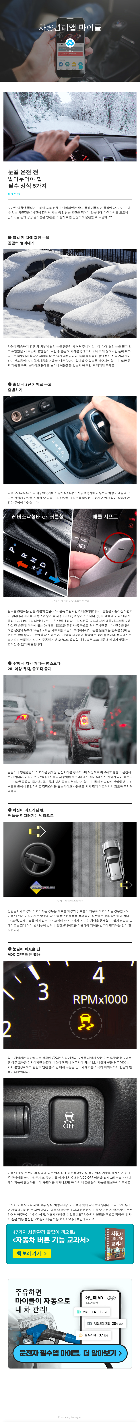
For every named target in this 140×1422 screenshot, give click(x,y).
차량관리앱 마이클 (70, 27)
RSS (76, 74)
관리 (88, 74)
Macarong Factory (69, 1417)
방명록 (63, 74)
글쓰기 (51, 74)
